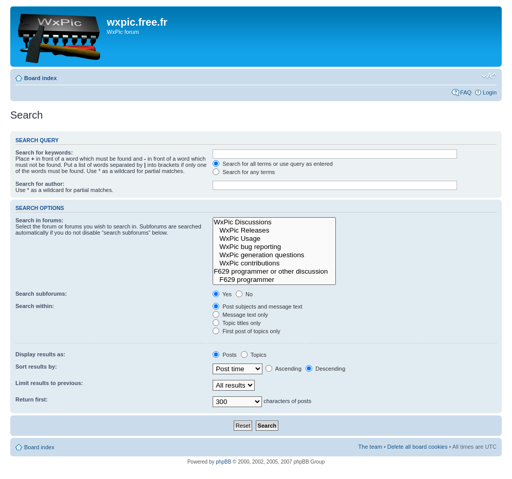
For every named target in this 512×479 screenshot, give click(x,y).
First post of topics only (246, 331)
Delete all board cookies (417, 447)
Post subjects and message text (257, 306)
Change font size (489, 76)
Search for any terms (244, 172)
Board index (40, 78)
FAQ (465, 92)
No (244, 294)
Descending (325, 369)
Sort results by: (36, 366)
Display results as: (40, 354)
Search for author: (39, 184)
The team (370, 447)
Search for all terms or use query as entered (273, 164)
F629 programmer (274, 280)
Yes (222, 294)
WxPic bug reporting (274, 247)
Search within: (34, 306)
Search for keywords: (44, 152)
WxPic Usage (274, 239)
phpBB (223, 462)
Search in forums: (39, 220)
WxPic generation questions (274, 255)
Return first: (31, 399)
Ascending (283, 369)
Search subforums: (41, 294)
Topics (254, 355)
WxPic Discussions (274, 222)
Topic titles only (236, 323)
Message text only (240, 315)
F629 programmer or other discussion (274, 271)
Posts (225, 355)
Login (490, 92)
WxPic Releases (274, 230)
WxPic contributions (274, 263)
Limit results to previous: (49, 383)
